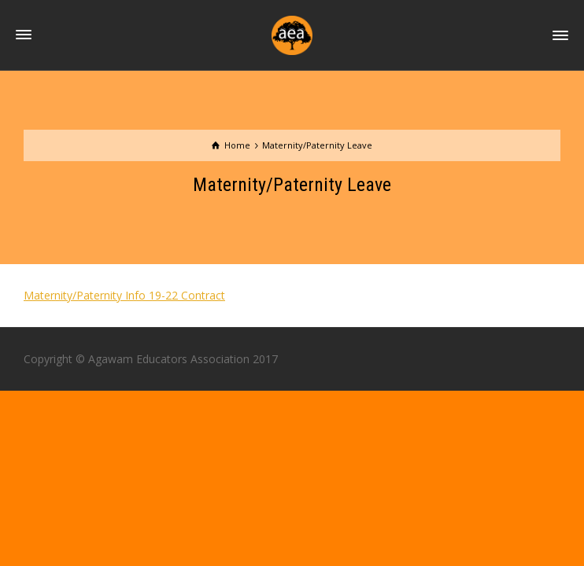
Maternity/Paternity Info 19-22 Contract (124, 295)
